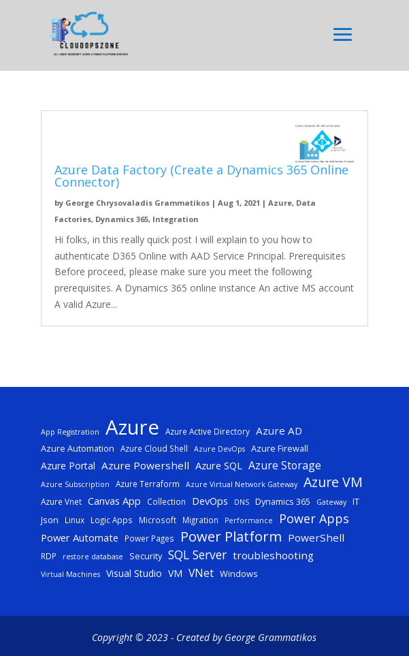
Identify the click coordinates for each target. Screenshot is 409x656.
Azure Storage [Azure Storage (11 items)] (284, 465)
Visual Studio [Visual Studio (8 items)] (134, 573)
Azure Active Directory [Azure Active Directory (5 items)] (207, 431)
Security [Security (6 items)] (145, 556)
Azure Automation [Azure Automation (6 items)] (77, 448)
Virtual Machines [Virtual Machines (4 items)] (70, 574)
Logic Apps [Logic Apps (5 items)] (112, 519)
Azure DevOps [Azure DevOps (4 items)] (219, 449)
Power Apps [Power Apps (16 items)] (314, 519)
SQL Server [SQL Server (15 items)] (197, 555)
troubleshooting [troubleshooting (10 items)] (273, 555)
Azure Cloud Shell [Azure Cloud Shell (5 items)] (154, 448)
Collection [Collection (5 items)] (166, 501)
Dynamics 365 (121, 219)
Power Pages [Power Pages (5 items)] (149, 538)
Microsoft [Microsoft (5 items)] (157, 519)
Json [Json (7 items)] (50, 520)
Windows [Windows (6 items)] (239, 573)
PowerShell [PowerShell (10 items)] (316, 537)
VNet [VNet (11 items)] (201, 572)
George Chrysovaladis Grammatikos (137, 203)
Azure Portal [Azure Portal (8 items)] (68, 465)
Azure (280, 203)
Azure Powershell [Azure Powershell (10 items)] (145, 465)
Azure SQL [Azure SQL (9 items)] (218, 465)
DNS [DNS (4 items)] (241, 502)
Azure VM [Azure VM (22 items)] (333, 482)
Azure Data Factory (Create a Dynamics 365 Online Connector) (201, 175)
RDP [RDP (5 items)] (48, 555)
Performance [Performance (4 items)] (249, 520)
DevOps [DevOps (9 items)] (210, 500)
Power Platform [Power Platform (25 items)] (231, 537)
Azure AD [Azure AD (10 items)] (279, 430)
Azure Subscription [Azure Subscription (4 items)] (75, 484)
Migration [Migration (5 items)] (200, 519)
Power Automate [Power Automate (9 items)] (79, 537)
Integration (175, 219)
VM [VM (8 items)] (175, 573)
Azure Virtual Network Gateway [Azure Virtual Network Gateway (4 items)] (241, 484)
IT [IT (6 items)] (356, 501)
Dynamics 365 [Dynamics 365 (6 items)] (282, 501)
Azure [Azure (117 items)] (132, 428)
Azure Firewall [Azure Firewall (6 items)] (279, 448)
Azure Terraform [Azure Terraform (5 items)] (148, 483)
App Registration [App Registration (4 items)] (70, 432)
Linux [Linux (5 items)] (74, 519)
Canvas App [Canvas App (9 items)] (114, 500)
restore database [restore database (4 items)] (93, 556)
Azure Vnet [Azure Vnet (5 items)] (61, 501)
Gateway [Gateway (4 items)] (331, 502)
